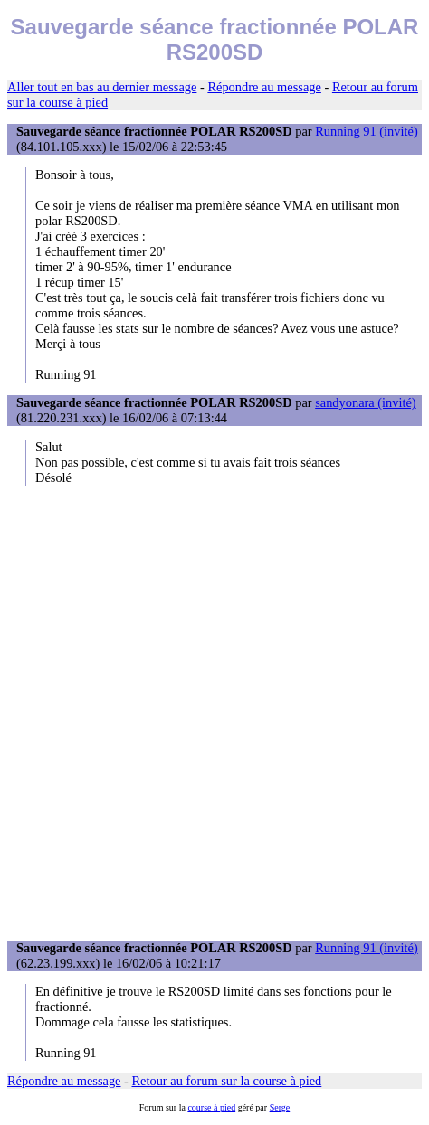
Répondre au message (263, 87)
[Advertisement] (214, 712)
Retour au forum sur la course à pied (227, 1080)
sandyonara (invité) (365, 402)
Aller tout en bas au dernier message (101, 87)
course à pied (211, 1107)
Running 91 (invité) (366, 131)
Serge (280, 1107)
